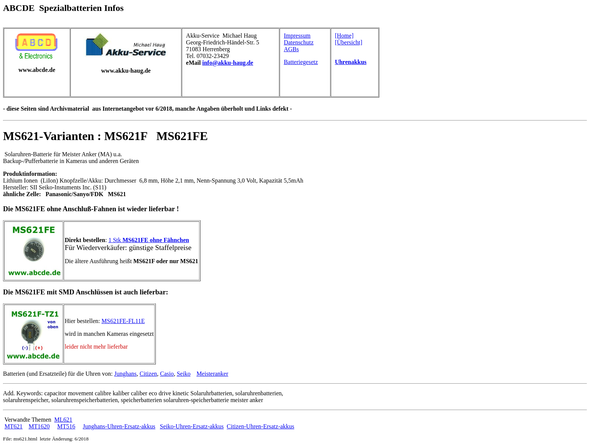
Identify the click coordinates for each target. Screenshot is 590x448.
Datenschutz (298, 42)
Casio (166, 373)
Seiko (183, 373)
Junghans (125, 373)
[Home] (344, 35)
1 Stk (148, 240)
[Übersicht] (348, 42)
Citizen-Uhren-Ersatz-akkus (260, 426)
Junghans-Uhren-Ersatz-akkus (119, 426)
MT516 (66, 426)
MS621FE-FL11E (123, 321)
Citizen (148, 373)
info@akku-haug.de (227, 62)
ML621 (63, 419)
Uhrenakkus (350, 62)
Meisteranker (212, 373)
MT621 (14, 426)
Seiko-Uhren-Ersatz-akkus (192, 426)
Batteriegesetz (301, 62)
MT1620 (39, 426)
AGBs (291, 49)
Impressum (297, 35)
